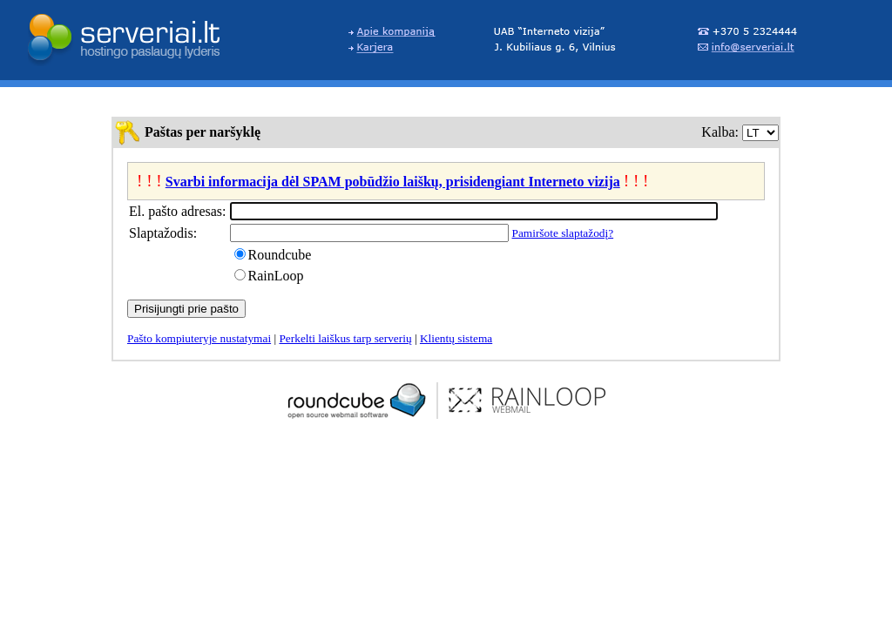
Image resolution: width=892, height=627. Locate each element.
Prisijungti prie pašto (186, 308)
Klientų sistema (456, 338)
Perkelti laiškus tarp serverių (345, 338)
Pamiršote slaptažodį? (563, 232)
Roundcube (280, 254)
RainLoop (276, 275)
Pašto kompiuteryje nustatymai (199, 338)
